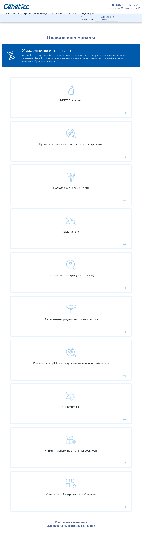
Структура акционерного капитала (104, 443)
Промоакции (41, 13)
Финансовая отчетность (98, 463)
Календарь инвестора (97, 459)
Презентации (92, 447)
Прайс (16, 13)
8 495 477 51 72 (125, 5)
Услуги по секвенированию (31, 443)
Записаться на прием (107, 18)
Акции (88, 381)
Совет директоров (95, 435)
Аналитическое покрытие (99, 439)
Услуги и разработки (96, 431)
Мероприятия (92, 377)
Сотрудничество (94, 394)
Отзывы (89, 389)
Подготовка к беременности (32, 447)
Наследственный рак (28, 451)
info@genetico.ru (18, 493)
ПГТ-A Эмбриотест (27, 431)
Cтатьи (89, 373)
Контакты (71, 13)
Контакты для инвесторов (99, 455)
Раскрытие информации (99, 468)
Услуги (6, 13)
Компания (57, 13)
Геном (19, 439)
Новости (89, 369)
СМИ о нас (91, 402)
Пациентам (91, 398)
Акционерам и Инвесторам (100, 427)
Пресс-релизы (93, 451)
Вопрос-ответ (92, 385)
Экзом (19, 435)
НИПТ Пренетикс (26, 427)
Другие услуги (24, 455)
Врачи (27, 13)
